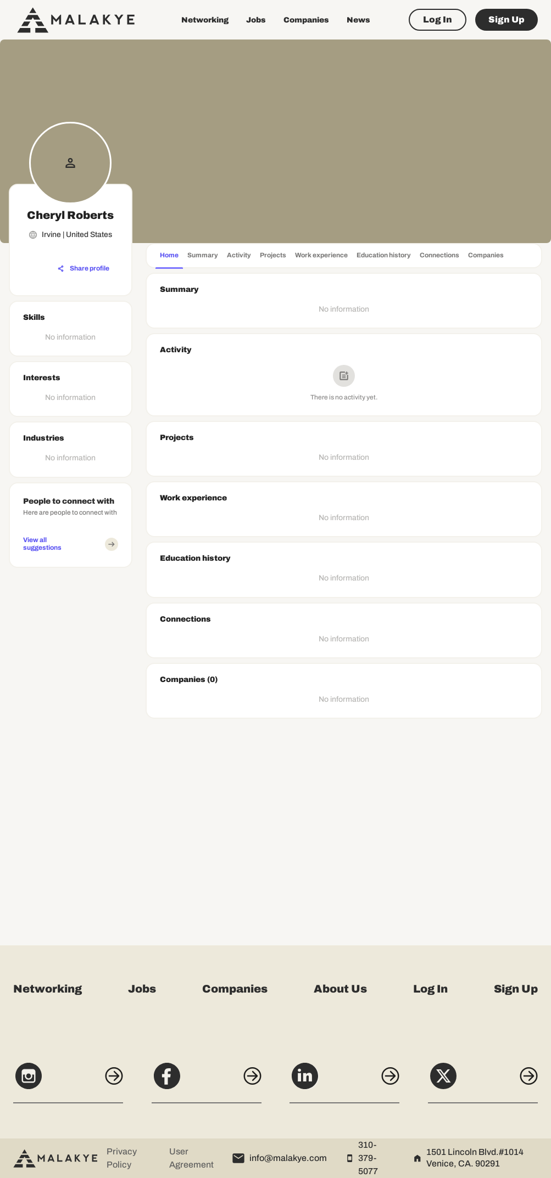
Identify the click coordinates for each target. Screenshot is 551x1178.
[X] (483, 1082)
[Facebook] (206, 1082)
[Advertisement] (70, 736)
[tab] (169, 256)
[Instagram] (68, 1082)
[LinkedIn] (344, 1082)
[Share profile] (83, 268)
